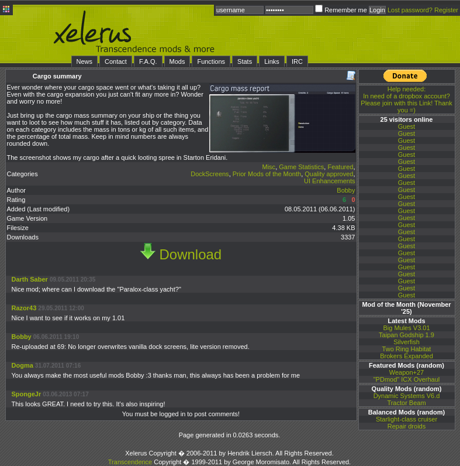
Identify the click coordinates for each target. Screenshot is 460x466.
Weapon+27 (406, 372)
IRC (297, 61)
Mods (177, 61)
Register (446, 9)
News (85, 61)
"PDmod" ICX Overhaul (406, 379)
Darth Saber (30, 279)
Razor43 (25, 307)
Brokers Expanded (406, 355)
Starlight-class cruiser (406, 419)
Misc (269, 166)
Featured (340, 166)
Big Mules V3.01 (406, 327)
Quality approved (329, 173)
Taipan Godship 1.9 (406, 334)
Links (271, 61)
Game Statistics (301, 166)
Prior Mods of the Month (267, 173)
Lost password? (410, 9)
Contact (116, 61)
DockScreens (210, 173)
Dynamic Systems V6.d (406, 395)
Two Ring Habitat (406, 348)
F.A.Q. (148, 61)
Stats (244, 61)
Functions (211, 61)
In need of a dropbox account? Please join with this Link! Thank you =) (406, 99)
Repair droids (407, 426)
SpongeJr (26, 394)
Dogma (22, 365)
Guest (406, 126)
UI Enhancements (329, 180)
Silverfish (406, 341)
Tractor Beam (406, 402)
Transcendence (130, 461)
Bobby (346, 190)
